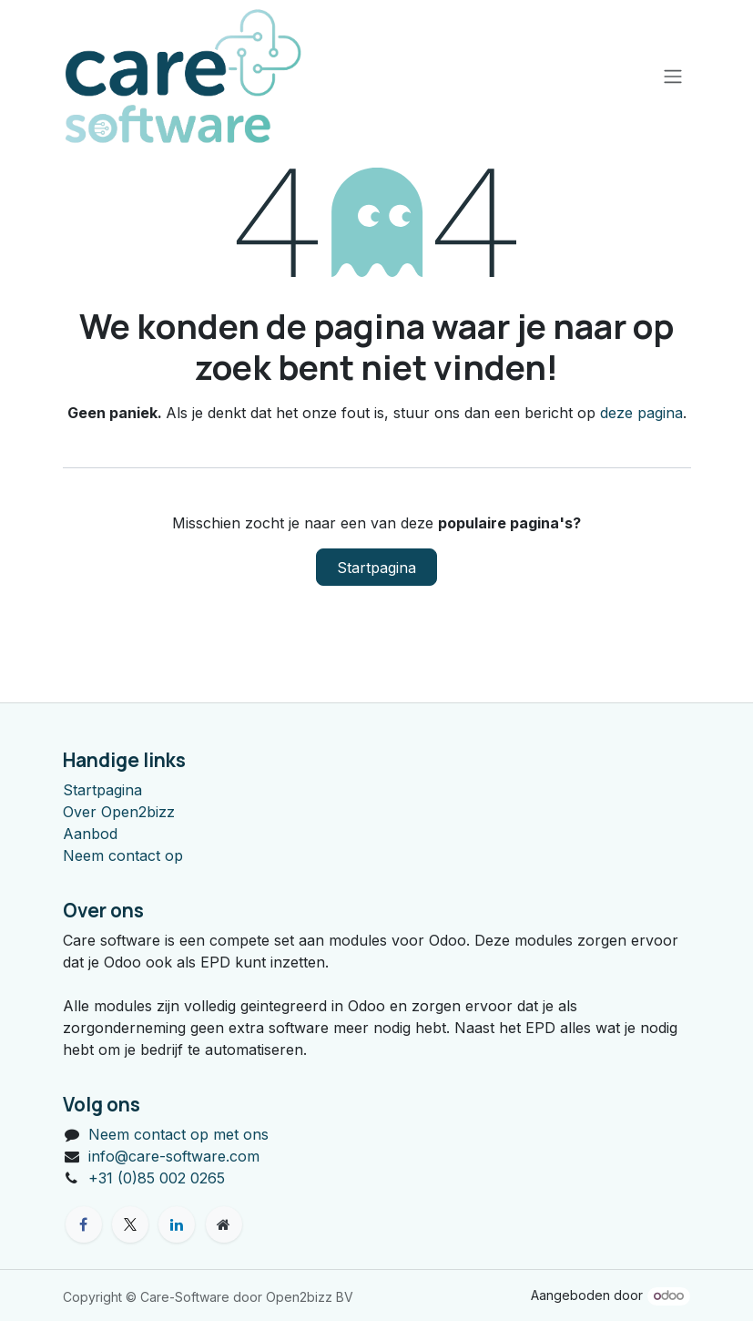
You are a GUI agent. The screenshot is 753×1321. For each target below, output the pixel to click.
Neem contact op (123, 855)
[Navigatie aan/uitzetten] (673, 75)
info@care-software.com (173, 1156)
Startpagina (376, 567)
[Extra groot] (224, 1224)
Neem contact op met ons (178, 1134)
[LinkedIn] (176, 1224)
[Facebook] (84, 1224)
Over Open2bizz (119, 812)
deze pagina (641, 413)
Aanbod (90, 833)
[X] (130, 1224)
